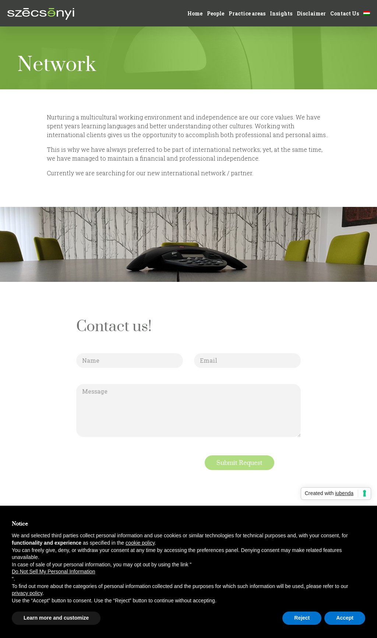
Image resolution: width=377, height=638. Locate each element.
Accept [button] (344, 618)
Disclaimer (311, 13)
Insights (281, 13)
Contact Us (344, 13)
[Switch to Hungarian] (366, 13)
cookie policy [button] (140, 543)
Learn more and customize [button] (56, 618)
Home (194, 13)
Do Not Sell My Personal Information (53, 571)
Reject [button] (302, 618)
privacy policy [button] (27, 593)
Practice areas (247, 13)
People (215, 13)
